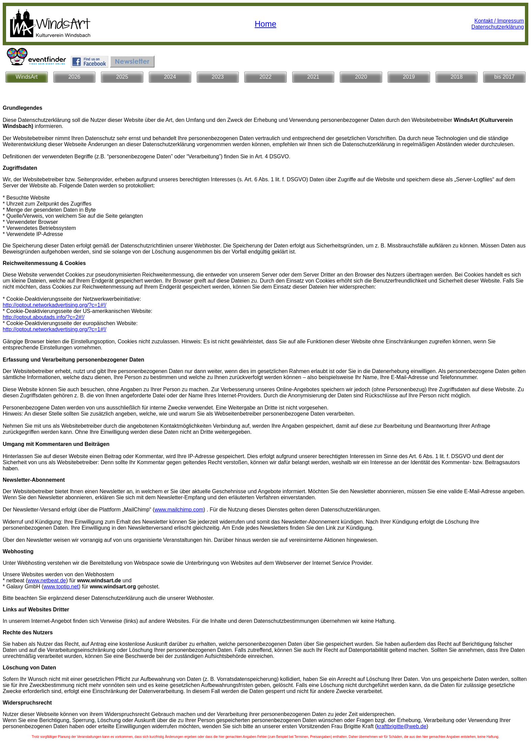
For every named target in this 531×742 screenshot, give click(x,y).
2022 (265, 77)
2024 (170, 77)
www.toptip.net (61, 586)
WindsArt (26, 77)
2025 (122, 77)
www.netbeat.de (47, 580)
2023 (218, 77)
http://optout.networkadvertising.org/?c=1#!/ (54, 305)
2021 (313, 77)
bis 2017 (504, 77)
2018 (457, 77)
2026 (74, 77)
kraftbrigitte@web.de (401, 726)
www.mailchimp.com (179, 509)
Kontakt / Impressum (499, 21)
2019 (409, 77)
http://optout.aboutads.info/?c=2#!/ (43, 317)
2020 (361, 77)
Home (265, 23)
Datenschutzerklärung (497, 27)
